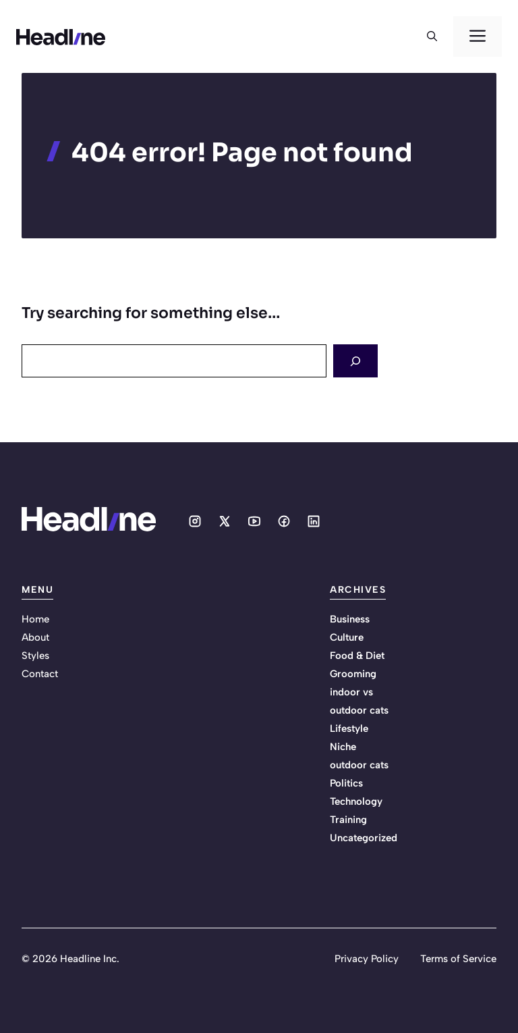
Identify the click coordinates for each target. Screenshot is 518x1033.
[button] (432, 36)
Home (35, 619)
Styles (35, 656)
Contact (40, 674)
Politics (346, 783)
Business (350, 619)
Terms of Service (458, 959)
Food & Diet (357, 656)
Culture (347, 637)
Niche (343, 747)
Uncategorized (363, 838)
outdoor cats (359, 765)
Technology (356, 801)
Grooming (353, 674)
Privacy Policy (367, 959)
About (35, 637)
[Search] (355, 360)
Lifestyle (349, 728)
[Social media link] (195, 521)
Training (348, 820)
